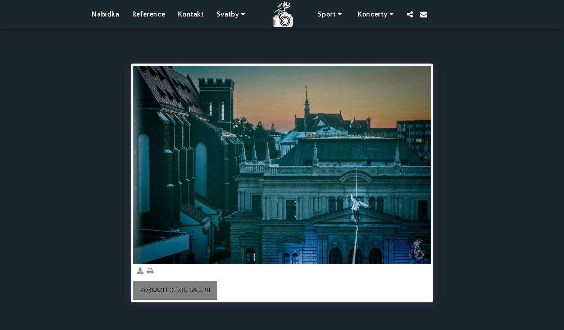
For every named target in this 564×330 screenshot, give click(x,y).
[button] (232, 14)
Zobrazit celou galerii (175, 290)
